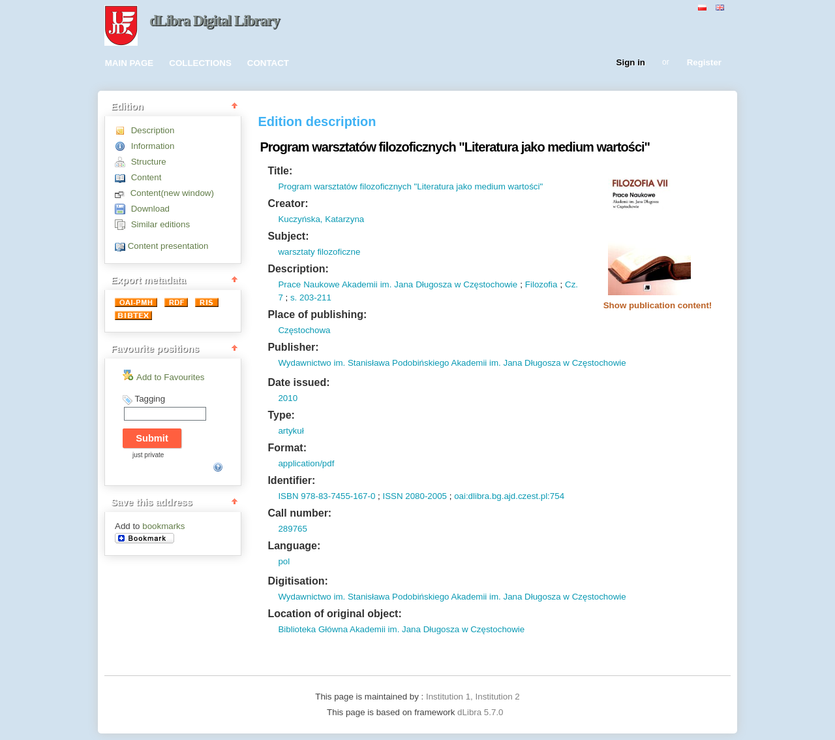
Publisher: (292, 347)
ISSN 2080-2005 (414, 496)
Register (704, 63)
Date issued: (298, 382)
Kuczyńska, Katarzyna (321, 219)
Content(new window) (172, 193)
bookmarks (163, 526)
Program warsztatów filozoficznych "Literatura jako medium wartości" (410, 186)
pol (284, 561)
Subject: (288, 236)
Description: (297, 268)
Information (153, 146)
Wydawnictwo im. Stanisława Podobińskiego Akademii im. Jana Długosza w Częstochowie (452, 363)
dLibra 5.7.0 (481, 712)
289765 (292, 529)
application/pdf (306, 463)
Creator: (287, 203)
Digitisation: (297, 581)
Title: (279, 170)
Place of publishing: (317, 314)
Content (146, 177)
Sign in (630, 63)
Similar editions (160, 224)
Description (153, 130)
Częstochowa (304, 330)
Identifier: (291, 480)
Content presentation (168, 246)
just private (148, 454)
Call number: (299, 513)
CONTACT (268, 63)
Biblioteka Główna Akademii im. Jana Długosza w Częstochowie (401, 629)
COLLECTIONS (200, 63)
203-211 (314, 297)
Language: (293, 545)
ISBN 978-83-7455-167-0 (326, 496)
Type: (280, 415)
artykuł (290, 431)
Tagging (149, 399)
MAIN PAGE (129, 63)
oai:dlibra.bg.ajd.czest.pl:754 (509, 496)
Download (150, 209)
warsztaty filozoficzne (319, 252)
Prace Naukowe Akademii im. (334, 284)
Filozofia (541, 284)
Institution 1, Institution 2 (473, 696)
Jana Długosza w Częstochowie (454, 284)
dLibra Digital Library (214, 20)
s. (293, 297)
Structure (148, 162)
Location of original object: (334, 613)
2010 (287, 398)
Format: (287, 447)
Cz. (571, 284)
